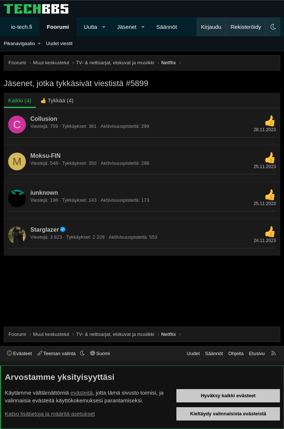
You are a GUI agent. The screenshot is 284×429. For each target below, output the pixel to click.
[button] (103, 26)
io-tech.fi (21, 27)
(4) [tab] (19, 100)
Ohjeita (235, 353)
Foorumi (58, 27)
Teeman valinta (57, 353)
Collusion (43, 119)
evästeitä (82, 392)
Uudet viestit (59, 43)
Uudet (193, 353)
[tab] (57, 100)
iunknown (44, 193)
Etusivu (257, 353)
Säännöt (166, 27)
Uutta (90, 27)
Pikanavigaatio (19, 43)
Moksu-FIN (45, 156)
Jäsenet (126, 27)
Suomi (100, 353)
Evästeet (19, 353)
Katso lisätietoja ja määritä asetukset (50, 414)
